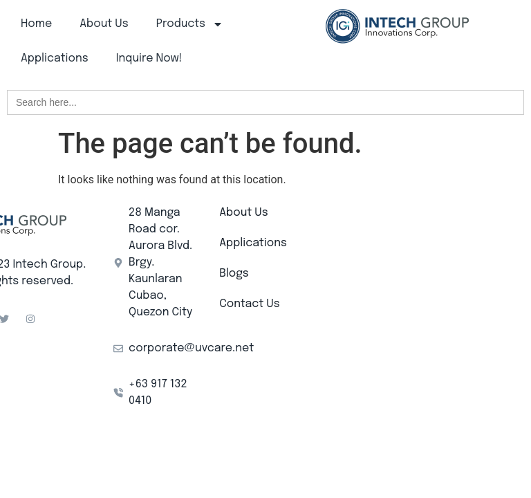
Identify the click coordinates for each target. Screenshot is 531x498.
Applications (54, 58)
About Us (104, 24)
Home (36, 24)
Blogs (233, 273)
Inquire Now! (149, 58)
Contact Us (249, 304)
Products (189, 24)
